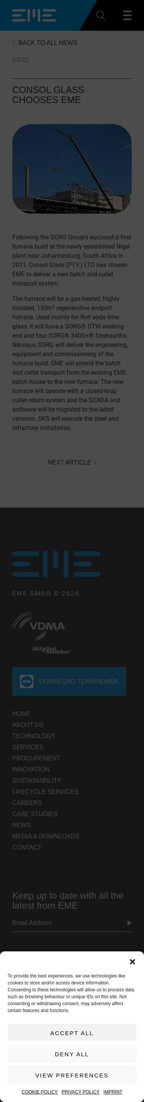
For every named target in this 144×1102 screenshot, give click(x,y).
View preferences (72, 1075)
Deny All (72, 1054)
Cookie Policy (40, 1092)
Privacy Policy (80, 1092)
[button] (132, 961)
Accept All (72, 1033)
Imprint (112, 1092)
